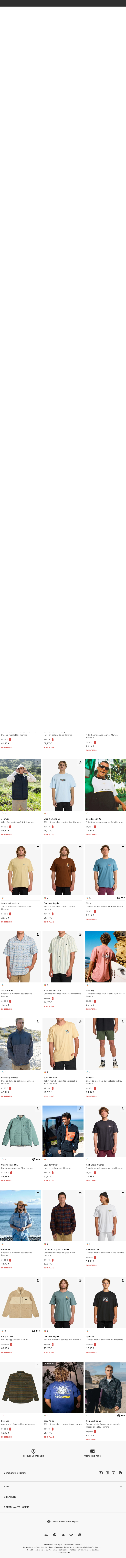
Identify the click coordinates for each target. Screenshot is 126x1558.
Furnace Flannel (105, 1424)
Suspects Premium (20, 906)
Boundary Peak (63, 1166)
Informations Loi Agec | (54, 1545)
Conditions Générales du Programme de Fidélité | (48, 1550)
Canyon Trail (20, 1338)
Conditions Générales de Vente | (59, 1547)
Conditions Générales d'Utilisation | (88, 1547)
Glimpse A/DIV (105, 735)
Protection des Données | (34, 1547)
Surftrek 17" (105, 1081)
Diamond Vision (105, 1251)
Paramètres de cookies (73, 1545)
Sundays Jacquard (63, 992)
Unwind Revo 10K (20, 1166)
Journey (20, 820)
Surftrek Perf (20, 993)
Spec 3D (105, 1338)
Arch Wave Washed (105, 1166)
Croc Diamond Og (63, 820)
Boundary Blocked (20, 1081)
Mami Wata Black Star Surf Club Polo (20, 733)
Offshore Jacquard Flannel (63, 1252)
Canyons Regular (63, 906)
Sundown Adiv (63, 1081)
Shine (105, 905)
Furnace (20, 1423)
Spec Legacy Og (105, 820)
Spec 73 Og (63, 1423)
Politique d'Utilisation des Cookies (84, 1550)
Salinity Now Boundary (63, 733)
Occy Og (105, 993)
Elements (20, 1252)
